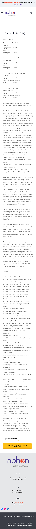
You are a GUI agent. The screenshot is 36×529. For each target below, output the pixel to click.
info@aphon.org (19, 502)
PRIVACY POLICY (16, 525)
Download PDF (11, 439)
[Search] (31, 13)
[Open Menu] (2, 12)
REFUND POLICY (27, 525)
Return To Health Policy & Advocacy (17, 446)
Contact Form (20, 504)
